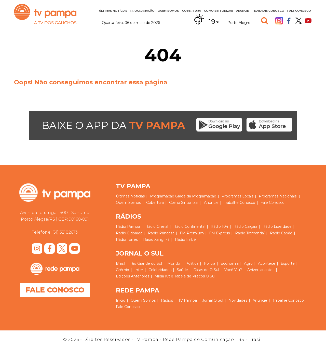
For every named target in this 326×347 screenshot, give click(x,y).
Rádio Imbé (185, 239)
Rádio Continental (189, 226)
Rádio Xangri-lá (156, 239)
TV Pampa (45, 14)
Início (120, 300)
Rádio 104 (219, 226)
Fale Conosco (299, 10)
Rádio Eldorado (129, 233)
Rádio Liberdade (277, 226)
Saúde (182, 270)
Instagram (279, 20)
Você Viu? (233, 270)
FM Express (219, 233)
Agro (248, 263)
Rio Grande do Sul (146, 263)
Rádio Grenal (156, 226)
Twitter (298, 21)
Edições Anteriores (132, 276)
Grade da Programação (195, 196)
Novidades (237, 300)
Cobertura (191, 10)
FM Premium (192, 233)
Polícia (209, 263)
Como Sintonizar (218, 10)
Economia (230, 263)
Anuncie (242, 10)
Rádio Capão (281, 233)
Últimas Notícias (113, 10)
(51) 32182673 (65, 232)
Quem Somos (168, 10)
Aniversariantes (260, 270)
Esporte (288, 263)
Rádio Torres (127, 239)
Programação (142, 10)
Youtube (308, 20)
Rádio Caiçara (245, 226)
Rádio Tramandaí (250, 233)
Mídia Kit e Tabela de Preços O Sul (185, 276)
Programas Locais (237, 196)
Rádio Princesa (161, 233)
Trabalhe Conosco (268, 10)
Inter (138, 270)
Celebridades (159, 270)
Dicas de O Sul (206, 270)
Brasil (120, 263)
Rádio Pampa (128, 226)
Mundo (173, 263)
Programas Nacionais (277, 196)
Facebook (289, 21)
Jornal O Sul (212, 300)
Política (191, 263)
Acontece (266, 263)
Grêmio (122, 270)
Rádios (167, 300)
